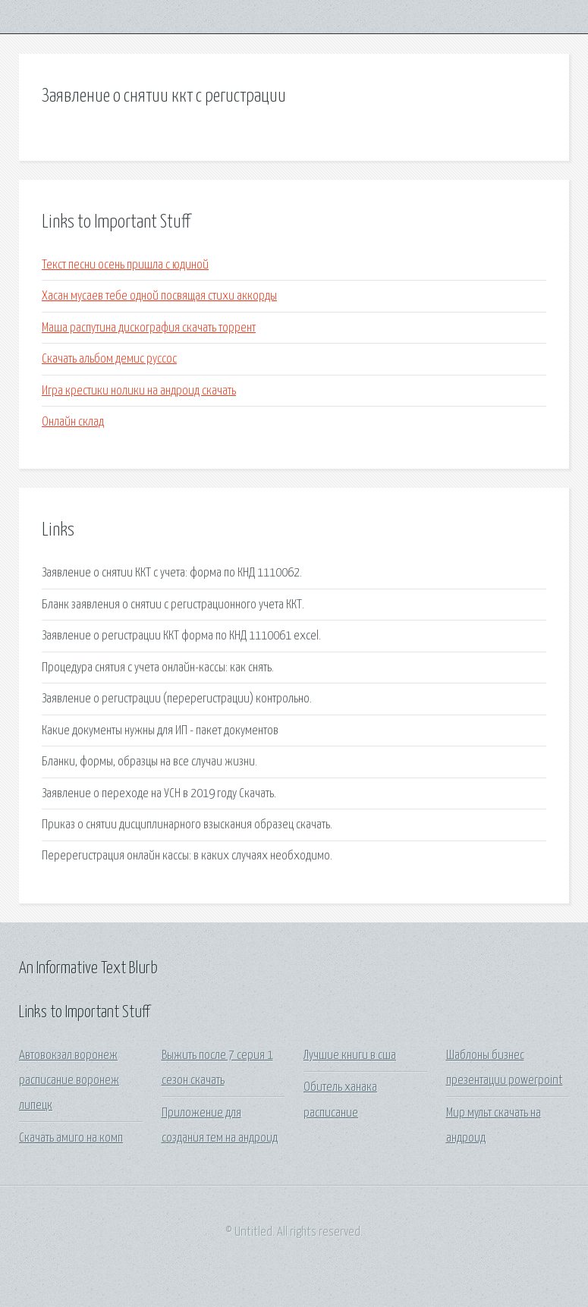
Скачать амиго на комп (71, 1138)
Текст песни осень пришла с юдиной (125, 265)
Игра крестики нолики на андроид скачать (139, 391)
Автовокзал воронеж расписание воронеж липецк (69, 1081)
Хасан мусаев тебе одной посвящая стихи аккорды (159, 296)
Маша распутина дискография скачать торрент (149, 328)
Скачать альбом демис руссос (109, 359)
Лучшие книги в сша (349, 1055)
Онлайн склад (73, 422)
